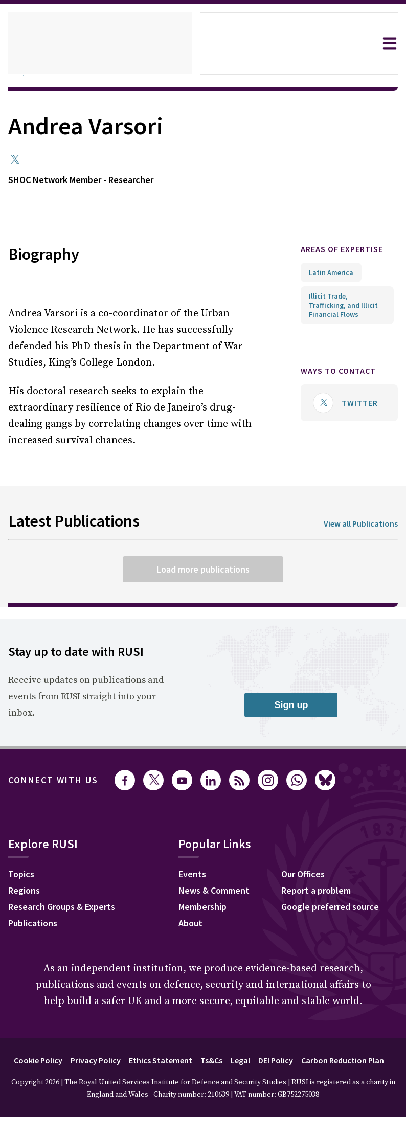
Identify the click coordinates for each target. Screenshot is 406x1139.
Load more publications (203, 569)
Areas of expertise (326, 254)
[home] (100, 43)
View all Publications (357, 523)
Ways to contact (344, 381)
